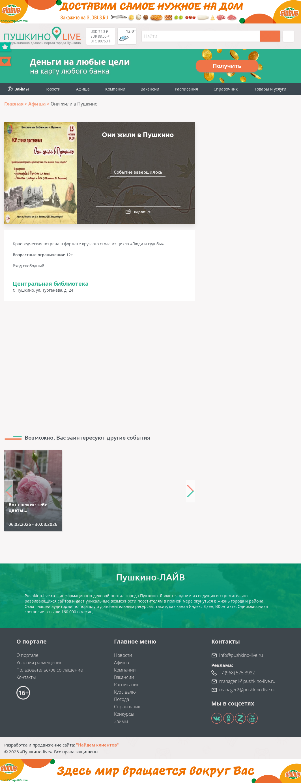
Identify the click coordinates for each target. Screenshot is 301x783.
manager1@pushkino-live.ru (247, 681)
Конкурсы (124, 714)
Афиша (83, 89)
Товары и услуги (270, 89)
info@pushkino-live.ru (241, 655)
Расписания (186, 89)
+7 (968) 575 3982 (237, 673)
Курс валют (126, 692)
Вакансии (150, 89)
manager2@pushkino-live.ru (247, 690)
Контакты (26, 677)
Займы (121, 721)
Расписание (126, 684)
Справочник (226, 89)
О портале (27, 655)
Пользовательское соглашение (49, 670)
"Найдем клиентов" (97, 745)
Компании (115, 89)
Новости (52, 89)
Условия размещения (39, 662)
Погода (121, 699)
